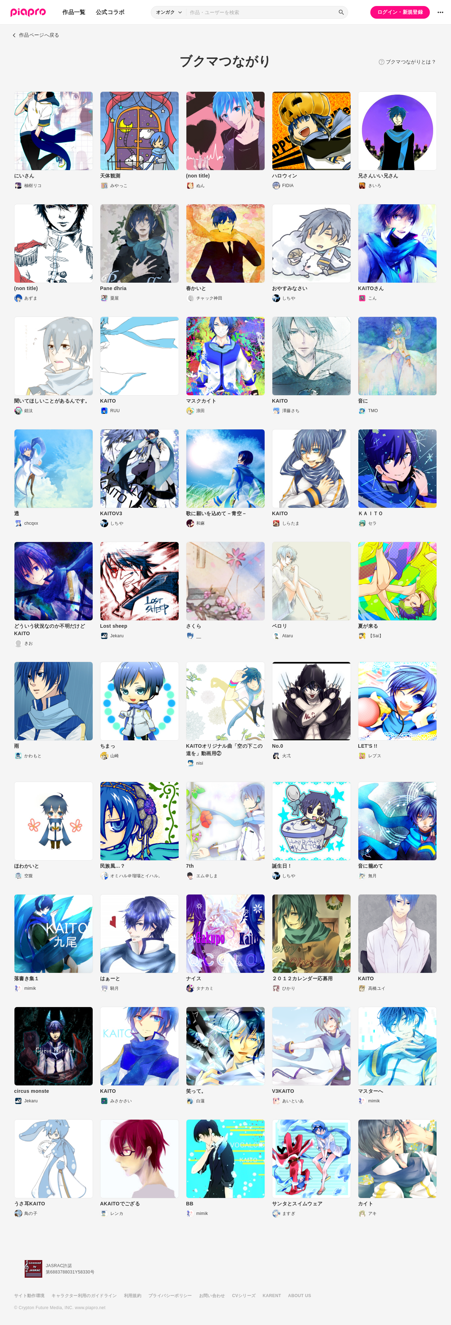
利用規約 (132, 1295)
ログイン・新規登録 (400, 12)
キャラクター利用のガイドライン (84, 1295)
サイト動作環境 (29, 1295)
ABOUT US (299, 1295)
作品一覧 (73, 12)
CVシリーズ (244, 1295)
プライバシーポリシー (170, 1295)
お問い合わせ (212, 1295)
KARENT (272, 1295)
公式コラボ (110, 12)
